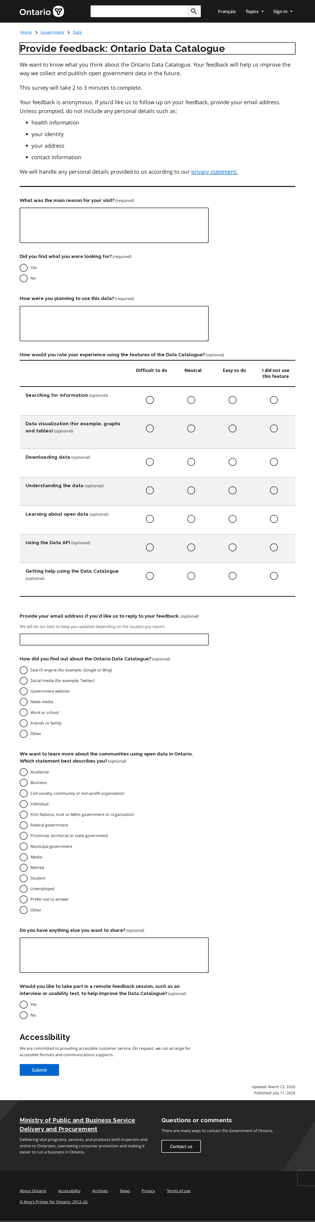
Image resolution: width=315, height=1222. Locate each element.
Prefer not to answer (50, 899)
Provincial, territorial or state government (69, 835)
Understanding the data (55, 485)
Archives (100, 1191)
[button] (194, 11)
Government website (50, 691)
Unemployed (42, 888)
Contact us (181, 1146)
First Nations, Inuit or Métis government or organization (82, 814)
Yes (34, 267)
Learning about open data (57, 514)
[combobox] (146, 11)
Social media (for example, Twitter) (62, 680)
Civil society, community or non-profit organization (78, 793)
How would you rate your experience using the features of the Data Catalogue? (112, 354)
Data (77, 32)
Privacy (148, 1191)
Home (26, 32)
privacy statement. (214, 171)
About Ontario (33, 1191)
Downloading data (48, 457)
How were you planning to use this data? (67, 298)
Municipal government (51, 846)
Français (227, 11)
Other (36, 733)
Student (38, 878)
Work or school (45, 712)
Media (36, 857)
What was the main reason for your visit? (67, 200)
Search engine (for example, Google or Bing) (71, 670)
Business (39, 782)
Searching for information (57, 395)
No (33, 278)
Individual (39, 804)
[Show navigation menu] (255, 11)
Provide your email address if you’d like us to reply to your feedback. (100, 616)
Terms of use (178, 1191)
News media (42, 701)
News (125, 1191)
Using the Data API (48, 542)
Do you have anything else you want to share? (72, 930)
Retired (37, 867)
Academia (40, 772)
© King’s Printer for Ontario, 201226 (54, 1202)
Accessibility (69, 1191)
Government (52, 32)
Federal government (49, 825)
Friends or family (46, 723)
